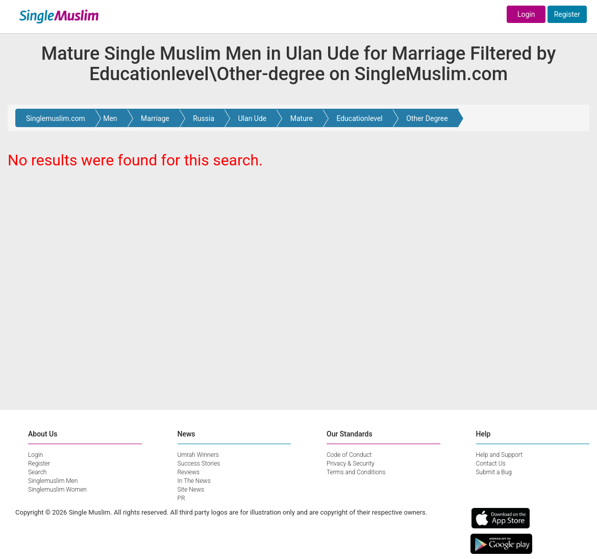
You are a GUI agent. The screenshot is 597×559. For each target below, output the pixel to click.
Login (526, 14)
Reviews (189, 472)
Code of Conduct (349, 454)
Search (37, 472)
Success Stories (199, 463)
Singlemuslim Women (57, 489)
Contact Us (491, 463)
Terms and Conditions (356, 472)
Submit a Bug (494, 472)
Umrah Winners (198, 454)
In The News (194, 480)
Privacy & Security (351, 463)
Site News (191, 489)
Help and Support (499, 454)
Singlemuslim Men (53, 480)
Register (567, 14)
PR (181, 498)
